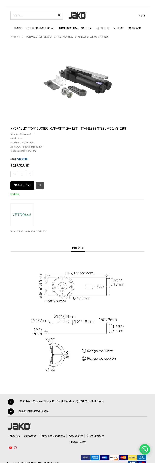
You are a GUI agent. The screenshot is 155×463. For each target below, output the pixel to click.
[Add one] (30, 174)
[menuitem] (18, 27)
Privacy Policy (78, 441)
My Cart (134, 28)
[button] (40, 185)
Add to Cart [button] (22, 185)
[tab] (78, 248)
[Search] (59, 15)
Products (15, 37)
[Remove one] (14, 174)
